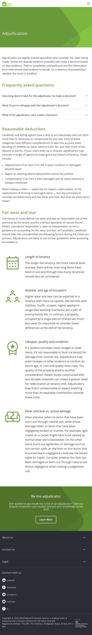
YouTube (8, 601)
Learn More (46, 519)
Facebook (9, 587)
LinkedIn (8, 580)
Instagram (9, 594)
